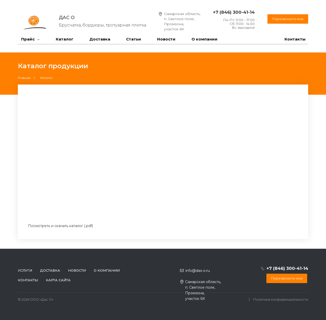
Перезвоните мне (288, 19)
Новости (166, 39)
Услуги (25, 270)
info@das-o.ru (197, 270)
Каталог (64, 39)
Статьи (133, 39)
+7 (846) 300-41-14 (234, 12)
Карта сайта (58, 280)
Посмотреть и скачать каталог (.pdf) (60, 226)
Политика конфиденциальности (280, 299)
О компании (205, 39)
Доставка (99, 39)
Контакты (295, 39)
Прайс (28, 39)
